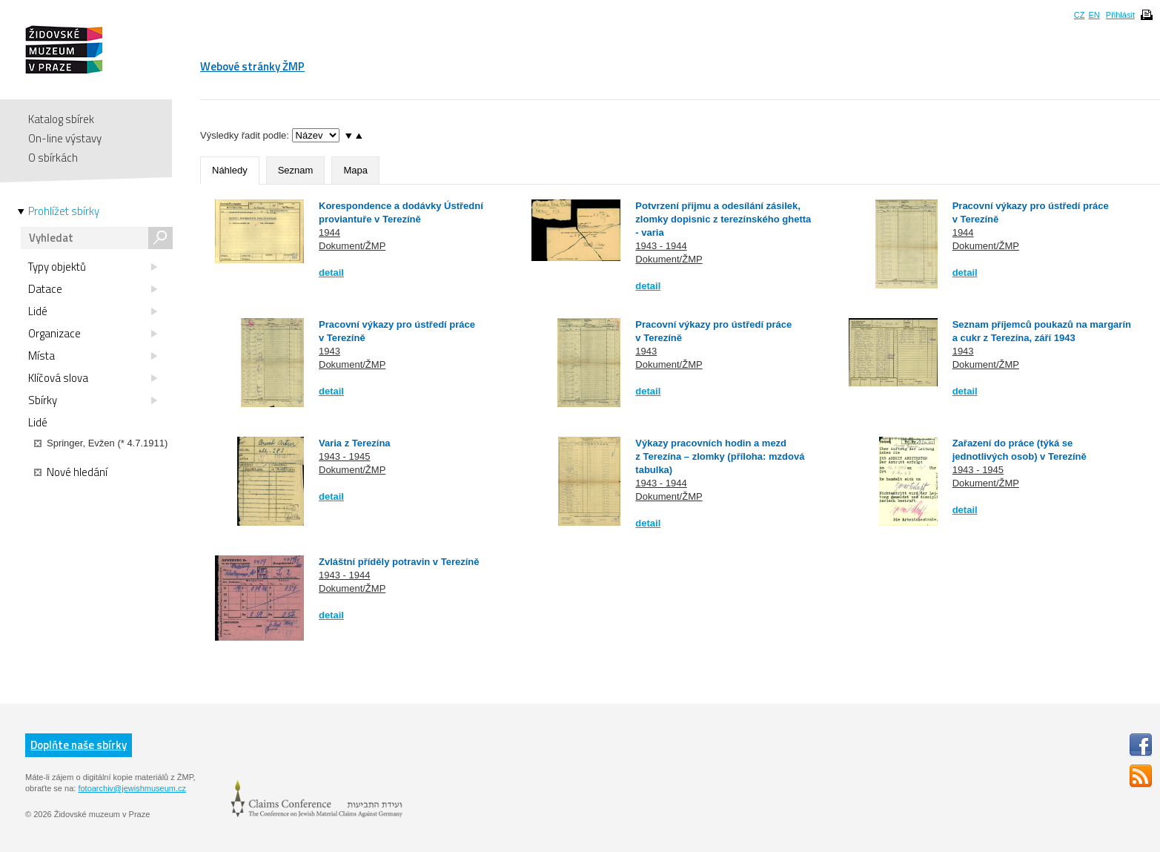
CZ (1079, 14)
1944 (329, 232)
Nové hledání (70, 472)
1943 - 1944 (660, 245)
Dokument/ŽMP (352, 245)
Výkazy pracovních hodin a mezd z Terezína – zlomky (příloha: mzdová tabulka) (719, 456)
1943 (329, 351)
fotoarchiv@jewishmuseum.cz (132, 788)
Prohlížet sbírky (63, 211)
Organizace (92, 333)
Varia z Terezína (355, 443)
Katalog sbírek (61, 119)
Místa (92, 356)
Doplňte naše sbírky (78, 744)
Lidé (92, 311)
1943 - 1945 (344, 456)
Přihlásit (1120, 14)
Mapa (355, 170)
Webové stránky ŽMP (252, 66)
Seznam (296, 170)
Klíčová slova (92, 378)
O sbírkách (53, 157)
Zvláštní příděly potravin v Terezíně (399, 561)
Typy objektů (92, 267)
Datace (92, 289)
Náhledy (230, 170)
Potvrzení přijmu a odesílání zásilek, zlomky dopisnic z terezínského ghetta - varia (723, 219)
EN (1093, 14)
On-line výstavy (65, 138)
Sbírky (92, 400)
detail (331, 272)
